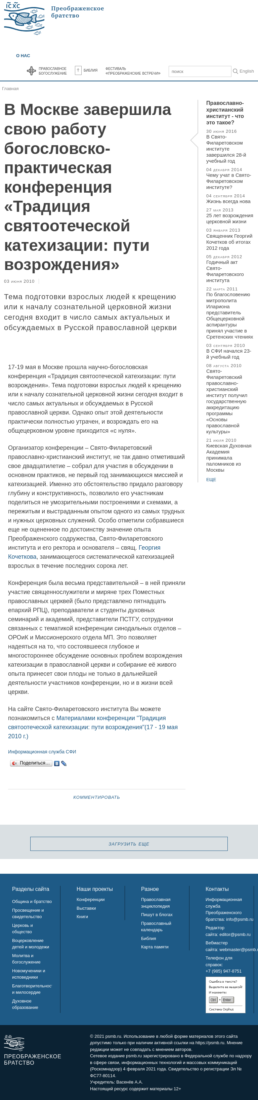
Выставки (86, 908)
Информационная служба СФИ (42, 751)
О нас (23, 55)
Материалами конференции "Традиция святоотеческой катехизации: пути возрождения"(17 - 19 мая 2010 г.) (93, 727)
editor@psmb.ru (235, 934)
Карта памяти (155, 946)
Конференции (91, 899)
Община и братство (32, 901)
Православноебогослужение (53, 71)
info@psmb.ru (239, 919)
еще (211, 479)
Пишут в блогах (157, 914)
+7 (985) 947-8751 (224, 971)
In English (244, 71)
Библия (86, 70)
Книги (82, 916)
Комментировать (96, 796)
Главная (10, 88)
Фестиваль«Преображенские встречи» (133, 71)
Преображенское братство (32, 1060)
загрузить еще (129, 843)
